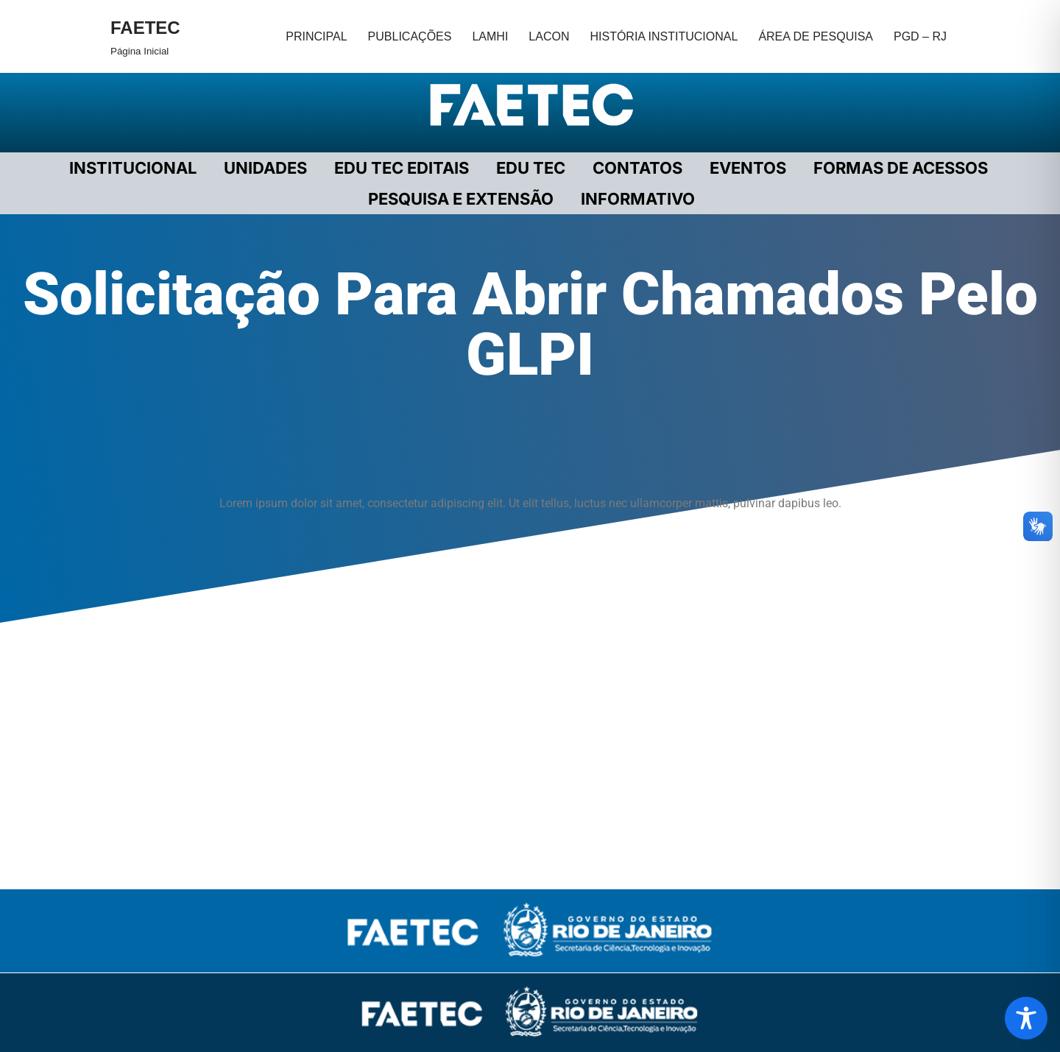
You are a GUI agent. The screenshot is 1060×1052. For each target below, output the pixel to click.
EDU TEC (530, 167)
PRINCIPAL (316, 36)
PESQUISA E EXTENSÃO (461, 198)
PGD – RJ (920, 36)
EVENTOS (748, 167)
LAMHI (490, 36)
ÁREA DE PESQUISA (815, 36)
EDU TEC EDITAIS (401, 167)
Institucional (133, 167)
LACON (549, 36)
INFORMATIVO (638, 198)
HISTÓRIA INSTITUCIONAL (664, 36)
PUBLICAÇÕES (410, 36)
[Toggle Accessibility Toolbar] (1026, 1018)
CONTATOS (637, 167)
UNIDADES (265, 167)
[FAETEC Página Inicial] (145, 36)
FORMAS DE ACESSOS (900, 167)
